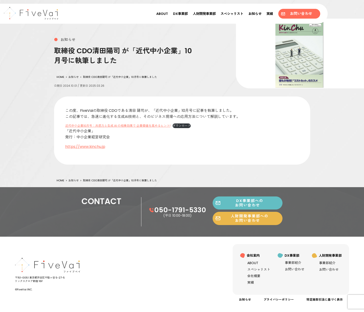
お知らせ (255, 13)
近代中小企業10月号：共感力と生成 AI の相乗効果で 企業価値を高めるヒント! (117, 126)
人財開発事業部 (204, 13)
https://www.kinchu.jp (85, 146)
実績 (269, 13)
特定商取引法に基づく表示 (324, 300)
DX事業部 (180, 13)
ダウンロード (182, 126)
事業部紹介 (293, 262)
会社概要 (253, 276)
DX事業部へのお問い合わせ (239, 224)
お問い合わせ (296, 13)
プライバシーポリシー (279, 300)
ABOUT (162, 13)
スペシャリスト (232, 13)
